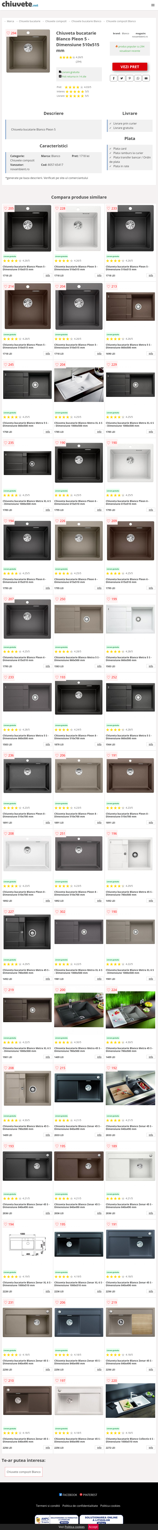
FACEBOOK (68, 1495)
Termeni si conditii (48, 1506)
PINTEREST (88, 1495)
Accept (93, 1527)
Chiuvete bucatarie (29, 21)
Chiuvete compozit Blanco (121, 21)
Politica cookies (110, 1506)
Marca (10, 21)
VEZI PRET (130, 66)
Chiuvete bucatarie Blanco (86, 21)
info (48, 275)
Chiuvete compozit (55, 21)
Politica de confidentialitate (80, 1506)
